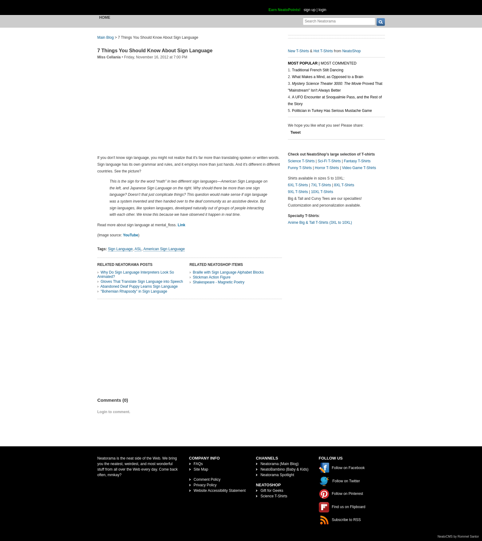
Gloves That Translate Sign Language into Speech (142, 281)
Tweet (295, 132)
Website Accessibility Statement (220, 490)
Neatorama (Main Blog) (279, 464)
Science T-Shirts (301, 161)
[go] (381, 22)
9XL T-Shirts (298, 192)
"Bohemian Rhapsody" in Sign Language (134, 291)
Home (104, 17)
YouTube (130, 235)
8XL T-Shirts (344, 185)
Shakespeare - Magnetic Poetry (218, 282)
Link (181, 225)
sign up (310, 10)
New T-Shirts (298, 51)
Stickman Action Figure (212, 277)
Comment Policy (207, 479)
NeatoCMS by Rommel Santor (458, 536)
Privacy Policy (205, 485)
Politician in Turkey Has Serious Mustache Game (332, 111)
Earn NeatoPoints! (285, 10)
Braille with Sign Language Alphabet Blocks (228, 272)
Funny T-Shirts (300, 168)
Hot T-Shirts (323, 51)
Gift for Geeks (271, 490)
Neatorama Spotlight (277, 475)
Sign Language (120, 249)
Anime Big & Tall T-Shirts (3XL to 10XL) (320, 222)
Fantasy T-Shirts (357, 161)
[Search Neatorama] (339, 21)
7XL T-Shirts (321, 185)
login (322, 10)
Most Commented (338, 63)
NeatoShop (351, 51)
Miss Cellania (109, 57)
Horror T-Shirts (327, 168)
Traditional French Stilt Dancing (317, 70)
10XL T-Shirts (322, 192)
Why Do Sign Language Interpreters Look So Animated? (135, 274)
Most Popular (303, 63)
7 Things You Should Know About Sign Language (155, 50)
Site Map (201, 469)
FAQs (198, 464)
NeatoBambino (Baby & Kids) (284, 469)
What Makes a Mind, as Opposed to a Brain (327, 77)
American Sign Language (164, 249)
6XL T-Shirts (298, 185)
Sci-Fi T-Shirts (329, 161)
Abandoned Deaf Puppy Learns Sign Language (139, 286)
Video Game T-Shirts (359, 168)
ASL (138, 249)
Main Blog (105, 37)
